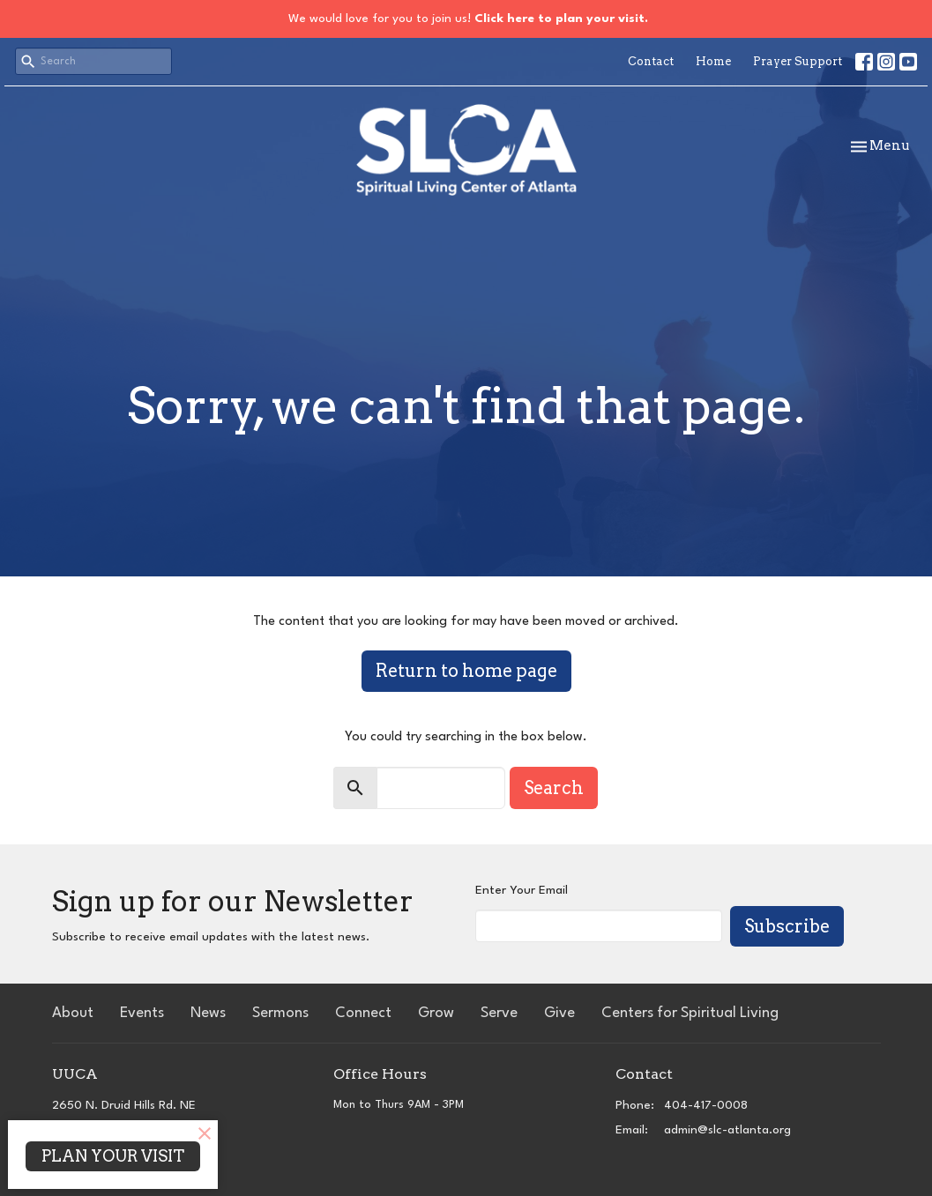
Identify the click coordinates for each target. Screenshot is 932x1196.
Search (554, 788)
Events (142, 1013)
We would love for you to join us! (468, 18)
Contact (651, 61)
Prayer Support (797, 61)
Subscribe (787, 926)
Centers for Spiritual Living (690, 1013)
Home (713, 61)
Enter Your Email (521, 890)
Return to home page (466, 670)
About (72, 1013)
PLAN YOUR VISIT (112, 1156)
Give (559, 1013)
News (208, 1013)
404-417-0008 (706, 1105)
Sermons (280, 1013)
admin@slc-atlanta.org (727, 1130)
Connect (363, 1013)
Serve (499, 1013)
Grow (436, 1013)
